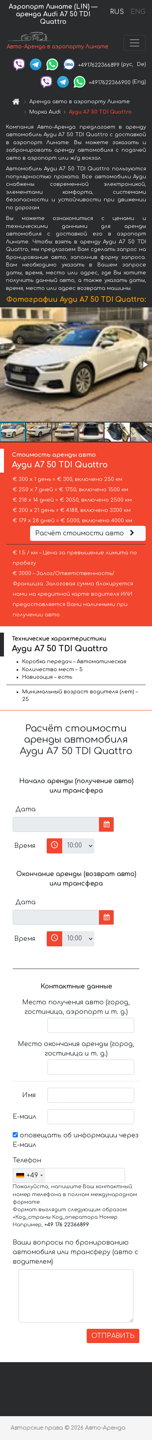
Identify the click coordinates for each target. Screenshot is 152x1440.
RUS (117, 11)
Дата (25, 809)
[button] (145, 364)
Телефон (27, 1160)
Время (24, 845)
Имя (29, 1095)
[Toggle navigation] (135, 43)
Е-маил (24, 1116)
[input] (56, 824)
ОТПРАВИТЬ (113, 1336)
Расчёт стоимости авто (86, 533)
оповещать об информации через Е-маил (76, 1140)
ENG (138, 11)
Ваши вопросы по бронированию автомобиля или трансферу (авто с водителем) (75, 1252)
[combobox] (29, 1175)
